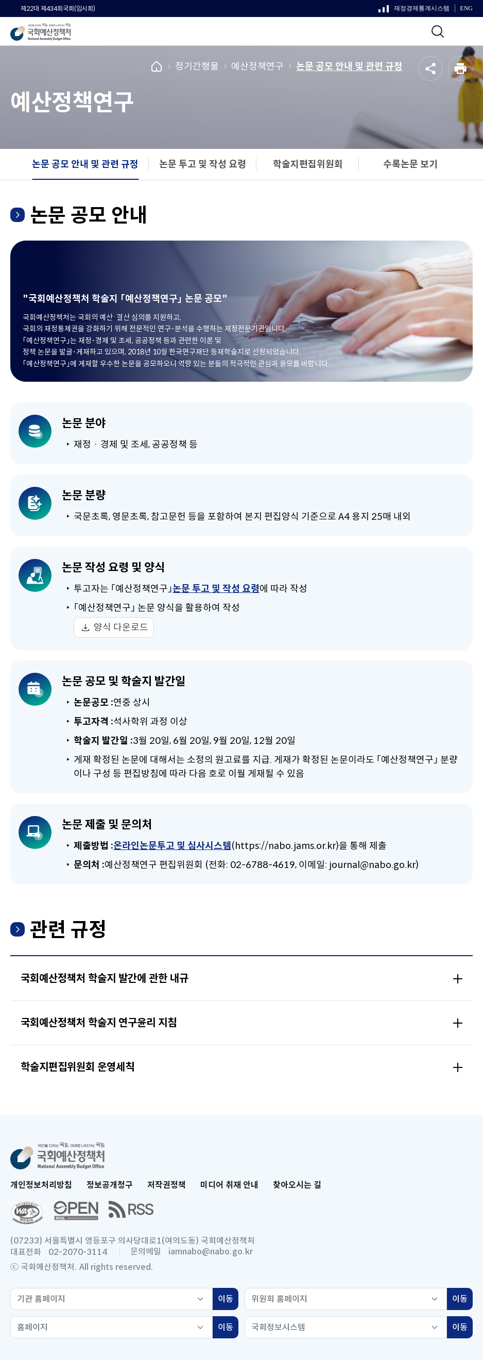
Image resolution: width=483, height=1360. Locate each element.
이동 (228, 1300)
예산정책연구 (257, 66)
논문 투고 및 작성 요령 (202, 164)
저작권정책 (166, 1185)
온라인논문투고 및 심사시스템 (172, 846)
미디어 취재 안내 (229, 1185)
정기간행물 (197, 66)
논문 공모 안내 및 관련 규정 (349, 66)
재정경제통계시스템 (414, 11)
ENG (466, 8)
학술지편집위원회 (308, 164)
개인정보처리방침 (41, 1185)
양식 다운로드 (121, 627)
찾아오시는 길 (297, 1185)
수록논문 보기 (410, 164)
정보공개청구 (110, 1185)
